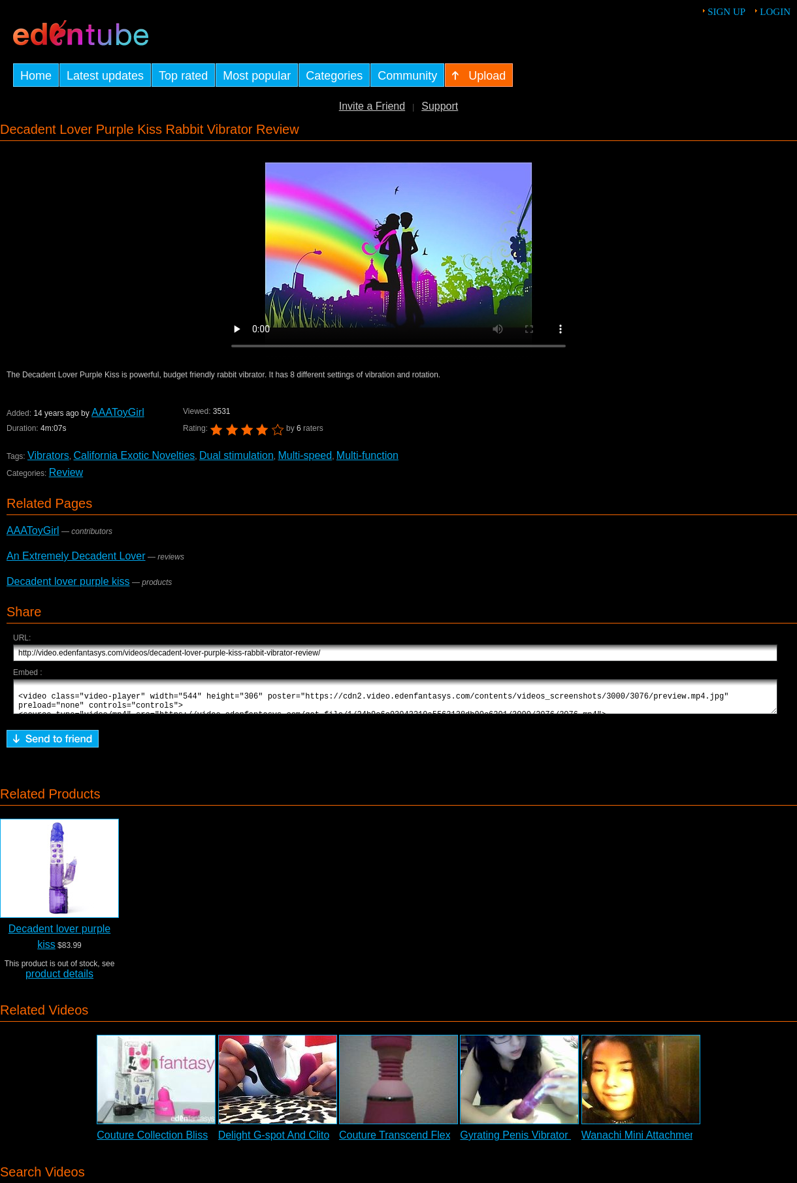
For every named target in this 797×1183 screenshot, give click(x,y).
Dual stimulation (236, 455)
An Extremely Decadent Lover (76, 555)
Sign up (726, 12)
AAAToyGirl (117, 412)
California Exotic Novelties (134, 455)
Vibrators (48, 455)
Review (66, 472)
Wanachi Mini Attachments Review (661, 1140)
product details (59, 979)
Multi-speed (305, 455)
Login (775, 12)
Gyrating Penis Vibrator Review (532, 1140)
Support (439, 106)
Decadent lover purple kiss (68, 581)
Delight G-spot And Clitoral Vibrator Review (318, 1140)
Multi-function (367, 455)
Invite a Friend (372, 106)
